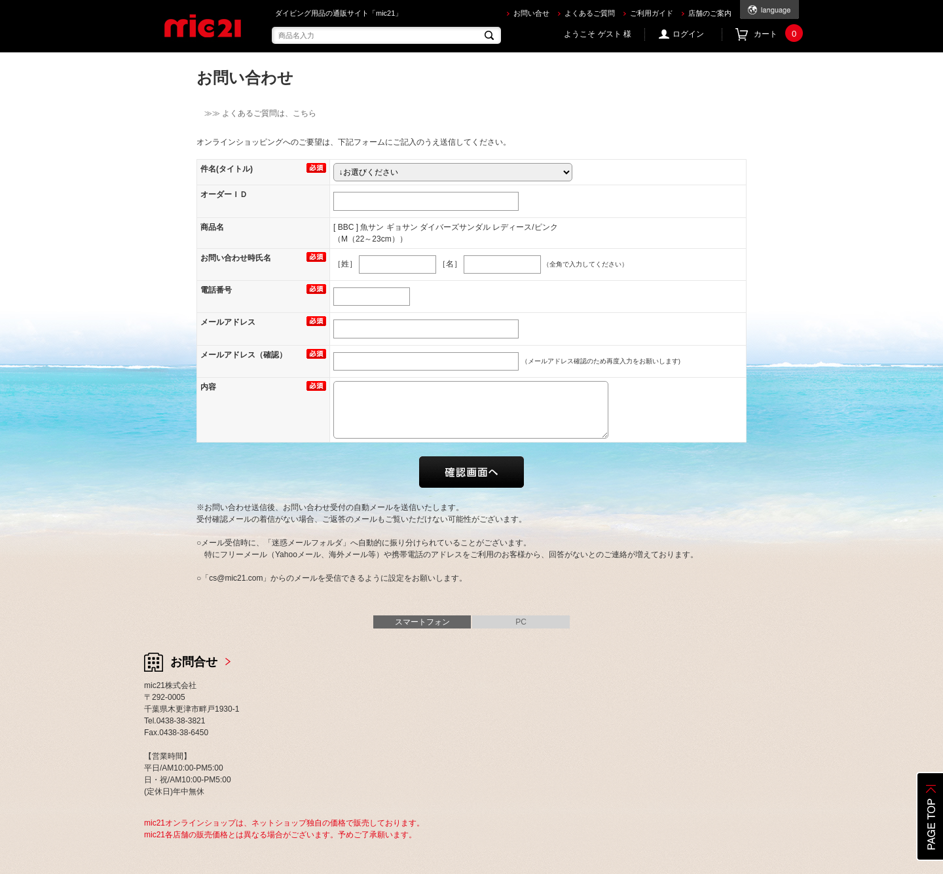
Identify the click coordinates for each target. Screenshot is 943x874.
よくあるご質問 (589, 13)
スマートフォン (422, 622)
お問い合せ (531, 13)
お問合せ (193, 661)
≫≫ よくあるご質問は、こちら (256, 113)
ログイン (688, 34)
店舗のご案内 (709, 13)
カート (776, 34)
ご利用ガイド (651, 13)
